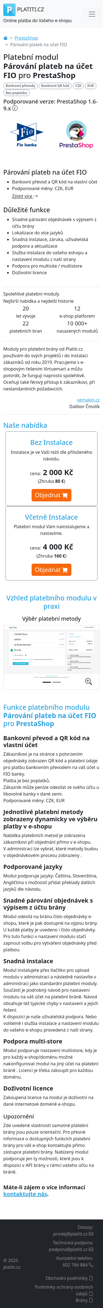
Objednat (51, 495)
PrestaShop (26, 38)
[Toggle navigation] (92, 14)
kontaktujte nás (25, 1194)
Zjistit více (25, 196)
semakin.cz (88, 400)
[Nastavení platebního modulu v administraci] (56, 682)
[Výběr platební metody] (47, 682)
